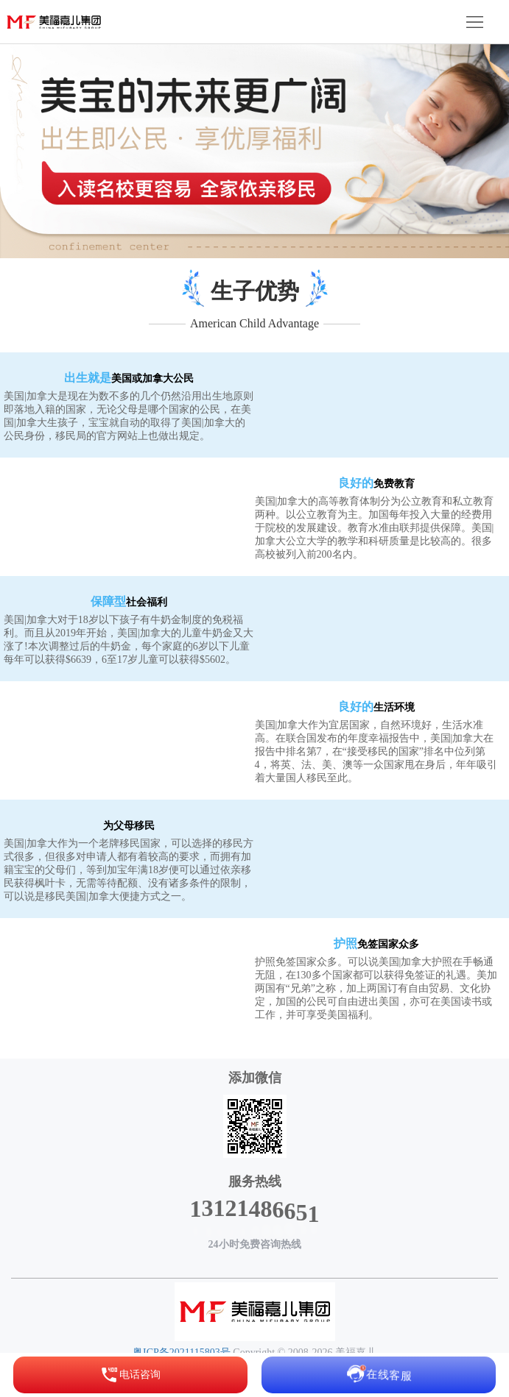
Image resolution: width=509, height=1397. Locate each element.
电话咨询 (130, 1374)
